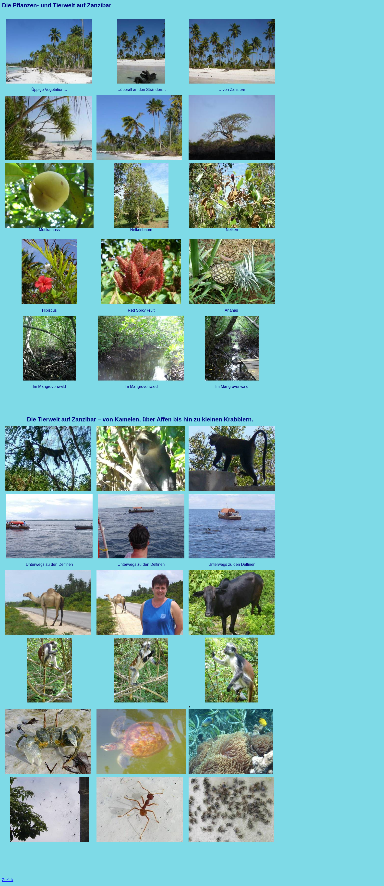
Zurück (7, 880)
